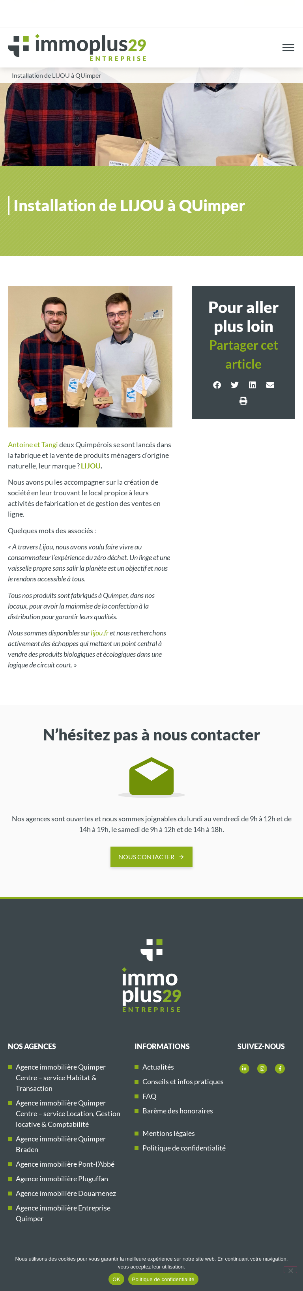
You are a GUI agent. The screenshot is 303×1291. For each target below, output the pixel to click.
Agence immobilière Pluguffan (62, 1178)
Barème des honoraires (177, 1110)
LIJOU (91, 465)
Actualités (158, 1066)
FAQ (149, 1096)
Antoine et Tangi (33, 444)
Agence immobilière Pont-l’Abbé (65, 1164)
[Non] (290, 1269)
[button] (217, 385)
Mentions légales (168, 1133)
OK (116, 1279)
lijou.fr (99, 632)
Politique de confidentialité (184, 1147)
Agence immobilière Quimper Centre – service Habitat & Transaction (61, 1077)
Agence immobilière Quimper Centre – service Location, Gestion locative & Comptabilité (68, 1113)
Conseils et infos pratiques (183, 1081)
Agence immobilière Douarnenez (66, 1193)
